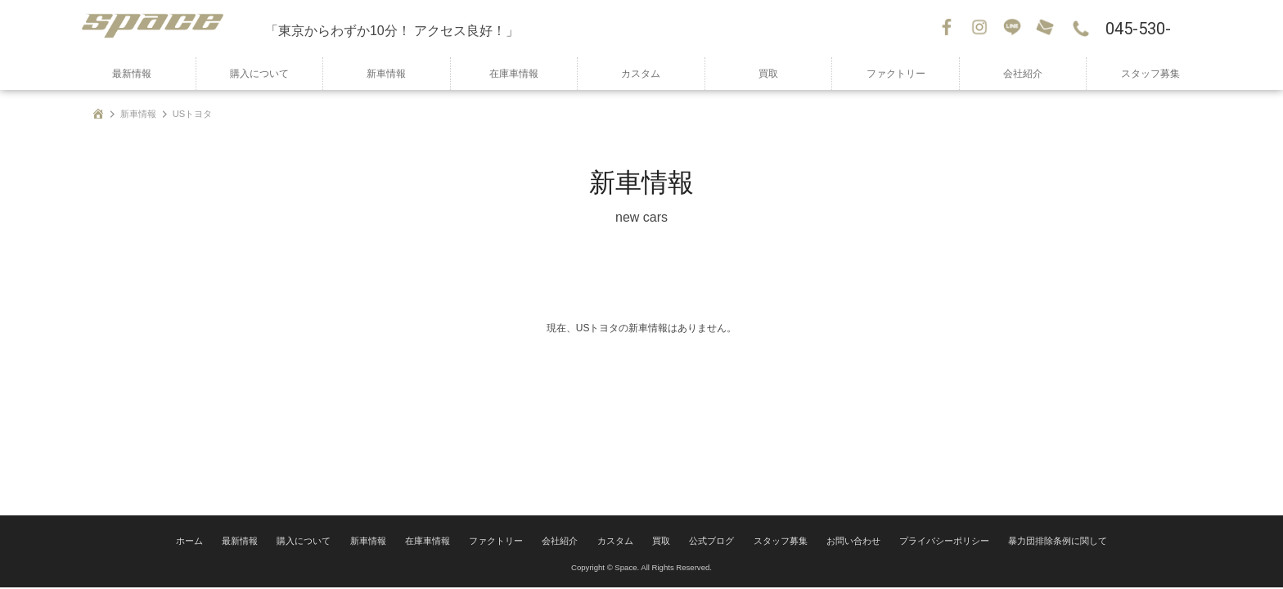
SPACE (167, 28)
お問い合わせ (1046, 28)
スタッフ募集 (1150, 73)
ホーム (219, 543)
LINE (1013, 28)
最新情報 (131, 73)
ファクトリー (896, 73)
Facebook (948, 28)
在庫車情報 (513, 73)
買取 (768, 73)
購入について (259, 73)
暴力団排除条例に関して (1031, 543)
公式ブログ (709, 543)
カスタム (640, 73)
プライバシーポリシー (926, 543)
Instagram (981, 28)
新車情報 (386, 73)
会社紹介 (1022, 73)
